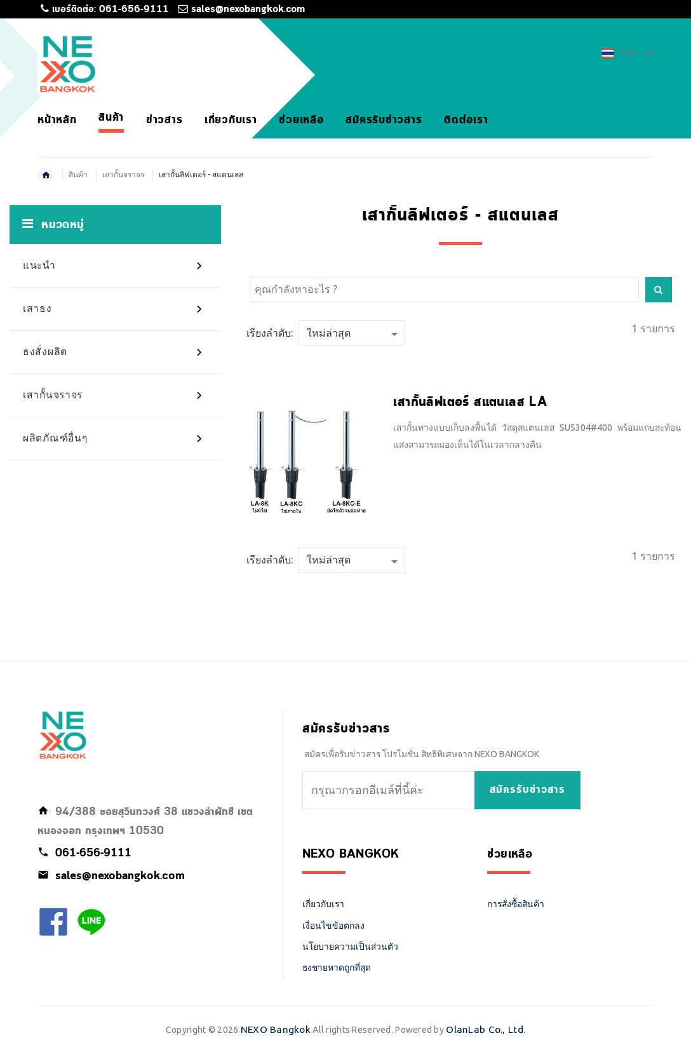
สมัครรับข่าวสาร (527, 790)
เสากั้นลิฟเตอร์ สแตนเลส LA (470, 402)
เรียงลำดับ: (269, 333)
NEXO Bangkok (276, 1029)
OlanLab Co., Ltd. (485, 1029)
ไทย (627, 52)
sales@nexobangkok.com (248, 10)
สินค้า (78, 174)
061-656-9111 (134, 10)
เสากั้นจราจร (123, 174)
